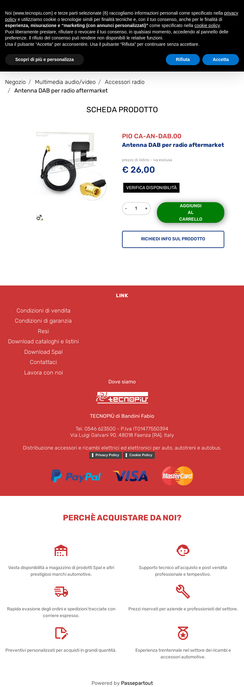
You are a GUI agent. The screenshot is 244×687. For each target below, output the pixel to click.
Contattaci (43, 362)
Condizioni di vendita (44, 310)
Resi (43, 331)
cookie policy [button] (207, 25)
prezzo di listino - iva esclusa (147, 160)
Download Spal (43, 351)
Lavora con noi (43, 372)
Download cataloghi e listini (43, 341)
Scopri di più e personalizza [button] (44, 59)
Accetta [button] (221, 59)
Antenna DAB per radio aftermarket (61, 90)
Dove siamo (122, 382)
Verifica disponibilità (151, 187)
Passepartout (137, 683)
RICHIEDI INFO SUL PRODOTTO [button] (173, 239)
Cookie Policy (140, 455)
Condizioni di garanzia (43, 320)
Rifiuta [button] (183, 59)
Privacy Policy (107, 455)
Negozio (15, 82)
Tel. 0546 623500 (96, 429)
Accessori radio (125, 82)
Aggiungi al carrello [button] (190, 212)
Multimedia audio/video (65, 82)
